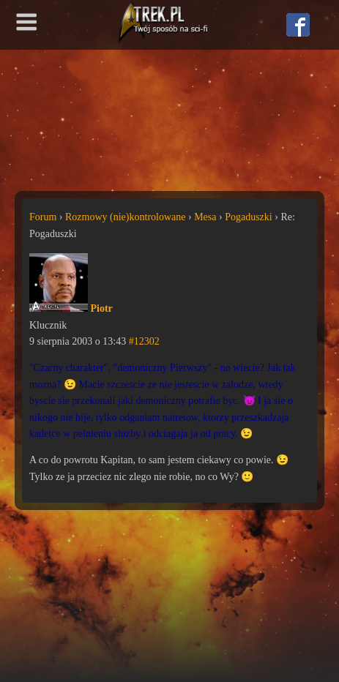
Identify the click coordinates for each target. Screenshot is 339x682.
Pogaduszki (248, 216)
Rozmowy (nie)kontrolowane (125, 216)
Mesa (205, 216)
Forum (42, 216)
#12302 (144, 341)
